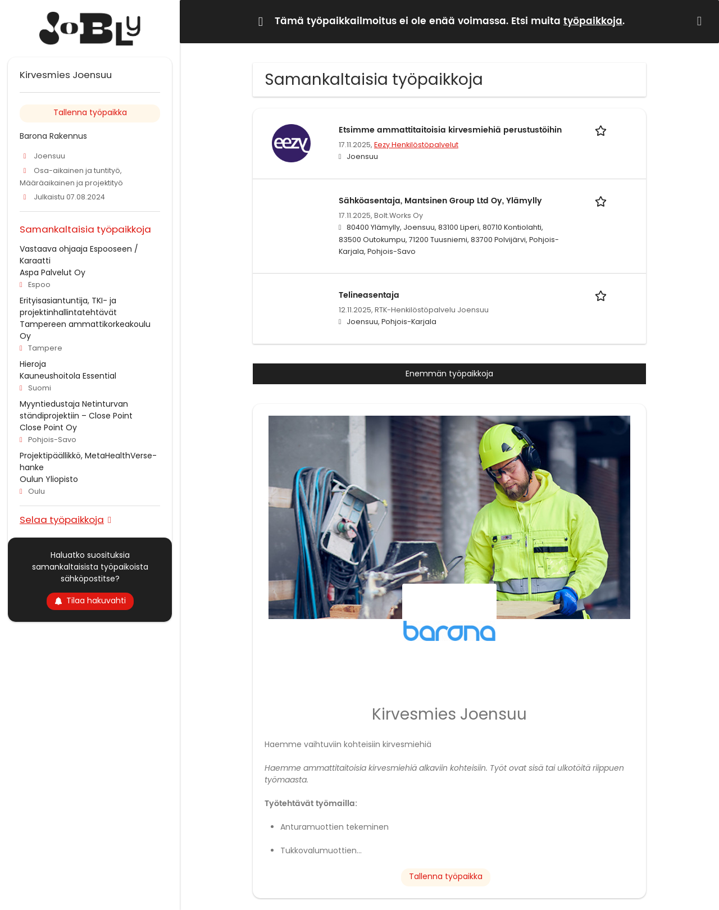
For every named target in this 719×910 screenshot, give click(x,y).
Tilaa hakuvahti (90, 600)
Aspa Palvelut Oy (52, 272)
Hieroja (33, 364)
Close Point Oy (48, 427)
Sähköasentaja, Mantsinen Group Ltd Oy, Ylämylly (440, 200)
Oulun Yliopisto (49, 479)
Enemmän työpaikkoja (449, 373)
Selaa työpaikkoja (62, 519)
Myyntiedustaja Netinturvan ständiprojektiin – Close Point (76, 409)
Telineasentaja (369, 295)
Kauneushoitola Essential (68, 375)
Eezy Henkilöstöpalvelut (416, 144)
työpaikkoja (592, 21)
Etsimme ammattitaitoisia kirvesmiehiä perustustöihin (450, 130)
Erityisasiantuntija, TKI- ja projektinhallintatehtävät (68, 306)
